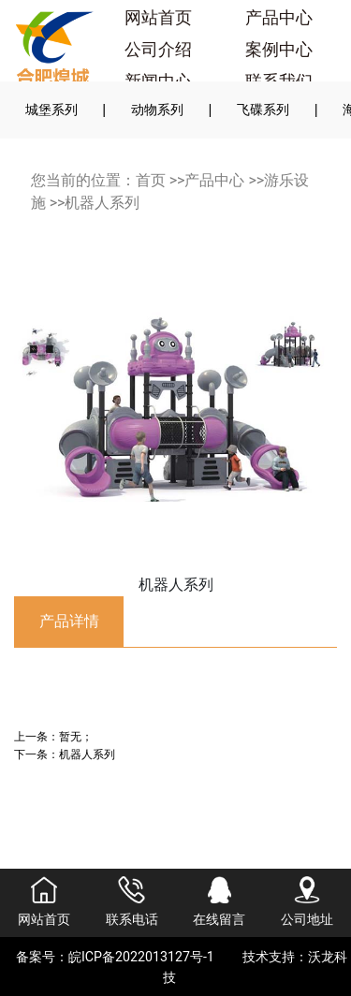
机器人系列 (102, 203)
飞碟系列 (263, 109)
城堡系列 (51, 109)
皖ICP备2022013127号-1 (141, 956)
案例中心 (279, 49)
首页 (151, 180)
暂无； (76, 736)
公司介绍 (158, 49)
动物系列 (157, 109)
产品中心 (279, 17)
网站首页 (158, 17)
